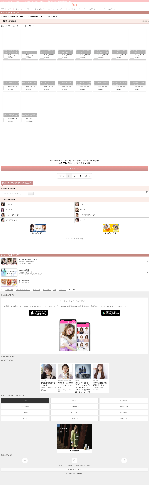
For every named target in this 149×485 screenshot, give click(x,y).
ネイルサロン (74, 412)
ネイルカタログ (124, 406)
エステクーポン (124, 418)
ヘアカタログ (123, 400)
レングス (8, 26)
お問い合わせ (86, 465)
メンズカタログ (25, 406)
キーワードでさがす (8, 188)
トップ (25, 400)
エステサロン (123, 412)
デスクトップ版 (74, 470)
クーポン (25, 418)
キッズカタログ (74, 406)
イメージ (16, 26)
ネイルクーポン (74, 418)
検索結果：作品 (75, 21)
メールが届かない (78, 465)
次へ (87, 176)
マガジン (74, 400)
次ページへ (74, 168)
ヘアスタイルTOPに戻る (75, 239)
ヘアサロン (25, 412)
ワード (32, 26)
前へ (61, 176)
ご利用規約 (69, 465)
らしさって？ (62, 465)
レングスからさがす (8, 199)
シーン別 (24, 26)
